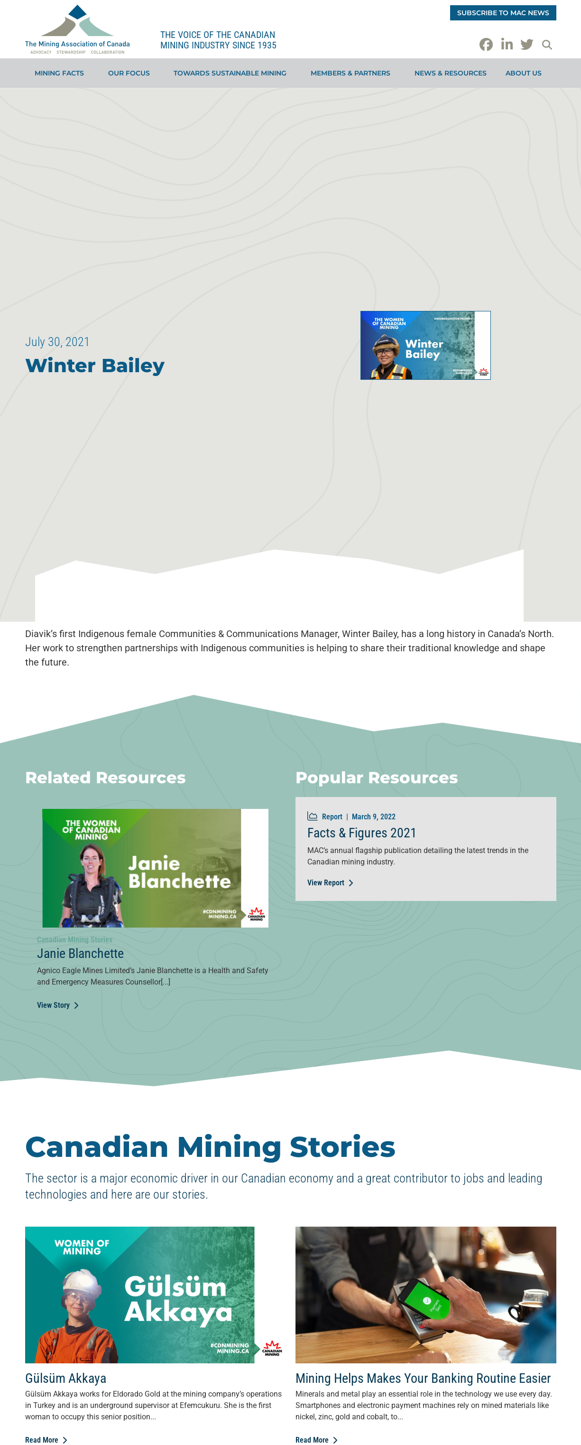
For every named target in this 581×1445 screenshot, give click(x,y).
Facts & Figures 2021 (362, 833)
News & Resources (451, 73)
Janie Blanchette (80, 953)
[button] (547, 45)
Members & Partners (353, 73)
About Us (526, 73)
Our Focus (131, 73)
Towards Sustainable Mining (232, 73)
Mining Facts (62, 73)
